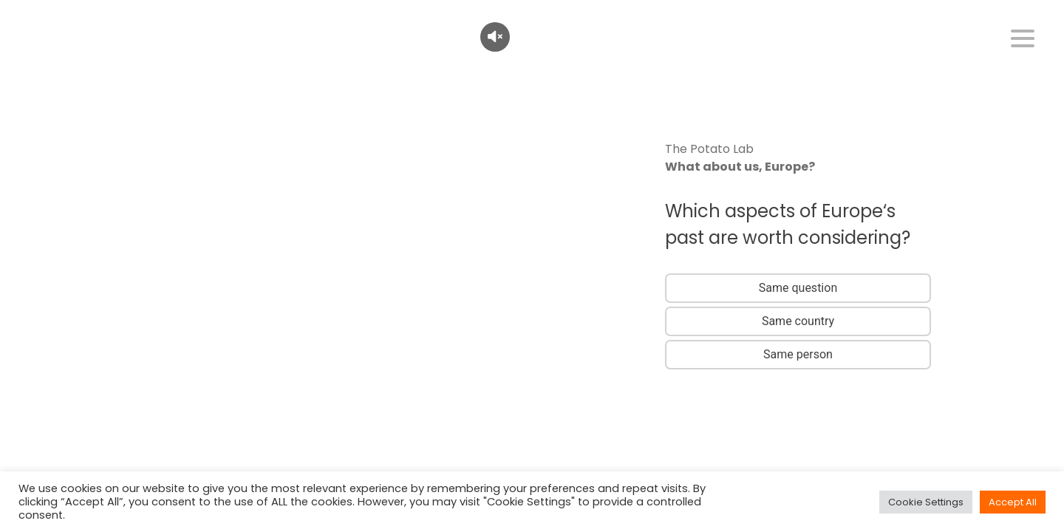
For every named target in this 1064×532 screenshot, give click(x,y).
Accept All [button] (1013, 502)
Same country (798, 321)
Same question (798, 288)
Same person (798, 354)
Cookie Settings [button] (926, 502)
